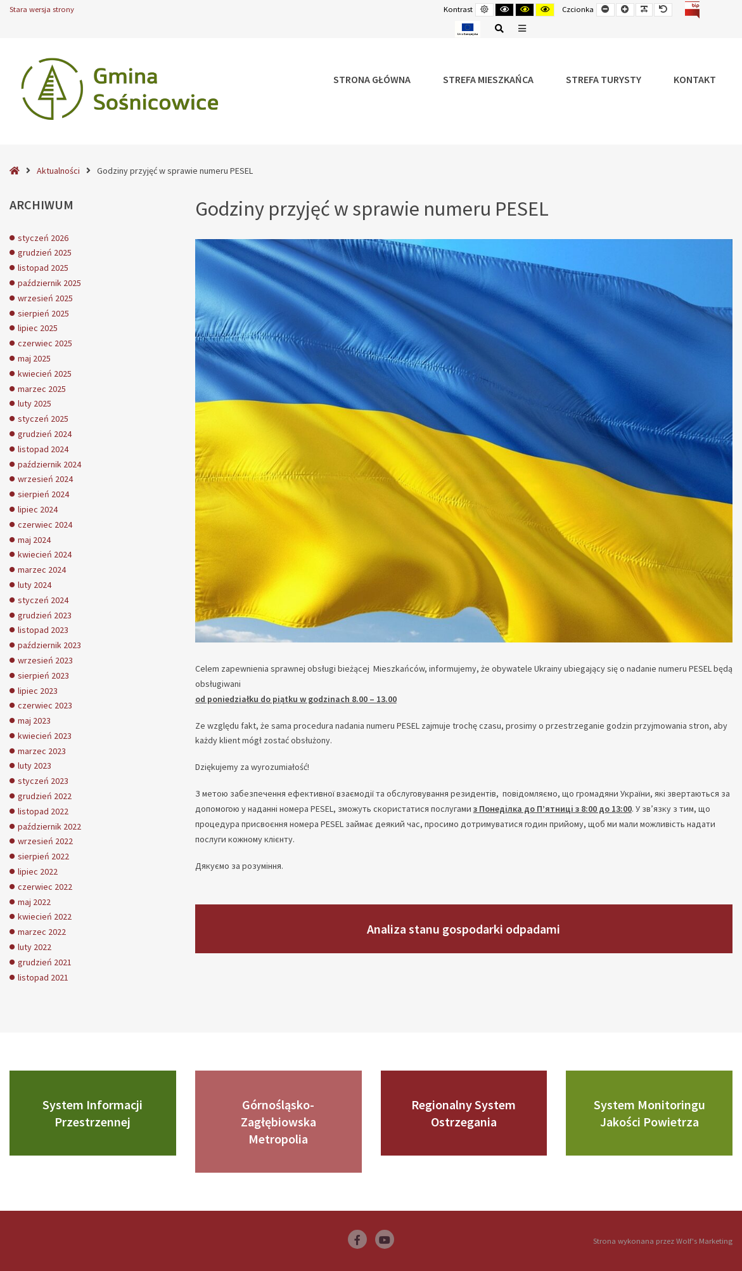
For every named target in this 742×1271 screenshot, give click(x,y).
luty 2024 (34, 584)
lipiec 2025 (38, 328)
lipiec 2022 (38, 871)
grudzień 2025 (45, 252)
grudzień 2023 (45, 615)
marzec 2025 (42, 388)
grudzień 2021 (45, 962)
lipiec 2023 (38, 690)
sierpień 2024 (43, 494)
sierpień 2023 (43, 675)
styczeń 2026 (43, 238)
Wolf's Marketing (704, 1241)
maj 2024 (34, 539)
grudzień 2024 (45, 434)
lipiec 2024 (38, 509)
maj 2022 (34, 902)
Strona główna (372, 79)
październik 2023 (49, 645)
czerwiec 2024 (45, 524)
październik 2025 (49, 283)
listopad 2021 (43, 977)
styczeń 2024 (43, 600)
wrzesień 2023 (45, 660)
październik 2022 (49, 826)
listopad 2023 (43, 630)
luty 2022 (34, 947)
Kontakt (695, 79)
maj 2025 (34, 358)
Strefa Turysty (603, 79)
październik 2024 (49, 464)
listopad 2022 (43, 811)
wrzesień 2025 (45, 298)
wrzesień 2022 (45, 841)
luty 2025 (34, 403)
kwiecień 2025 (45, 373)
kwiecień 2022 (45, 916)
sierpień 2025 (43, 313)
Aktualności (58, 170)
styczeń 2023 (43, 780)
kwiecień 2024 (45, 554)
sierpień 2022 (43, 856)
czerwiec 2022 (45, 886)
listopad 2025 (43, 267)
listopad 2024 (43, 449)
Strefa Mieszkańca (488, 79)
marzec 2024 (42, 569)
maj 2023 (34, 720)
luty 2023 (34, 765)
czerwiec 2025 (45, 343)
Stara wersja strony (42, 9)
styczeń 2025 (43, 418)
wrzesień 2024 (45, 479)
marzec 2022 (42, 931)
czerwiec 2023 (45, 705)
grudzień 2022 (45, 796)
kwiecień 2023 (45, 735)
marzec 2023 (42, 751)
